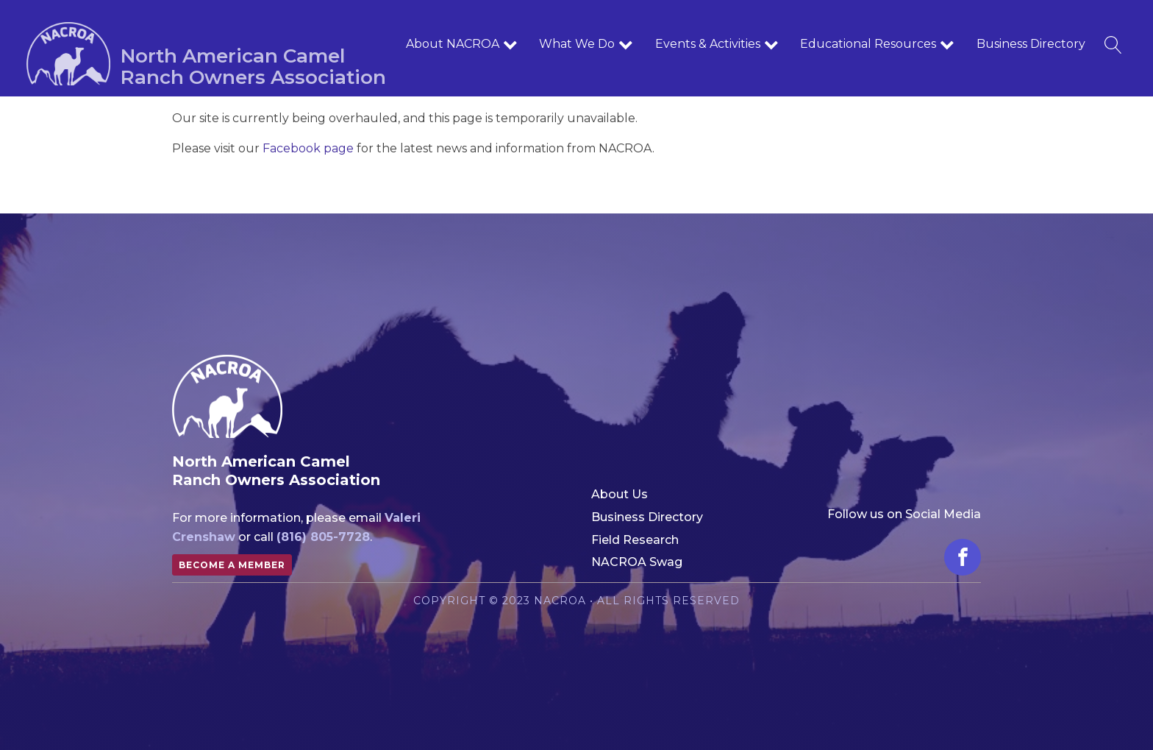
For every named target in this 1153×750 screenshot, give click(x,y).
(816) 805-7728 (323, 537)
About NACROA (462, 44)
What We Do (586, 44)
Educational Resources (877, 44)
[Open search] (1113, 44)
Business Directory (1031, 44)
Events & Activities (717, 44)
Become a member (232, 564)
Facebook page (308, 148)
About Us (619, 494)
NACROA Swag (636, 562)
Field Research (635, 540)
